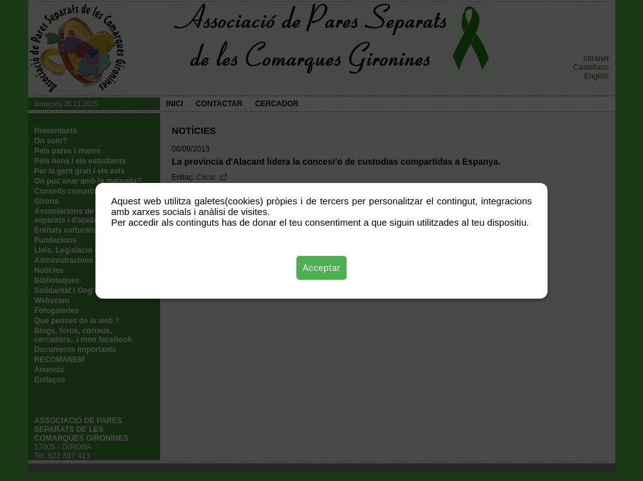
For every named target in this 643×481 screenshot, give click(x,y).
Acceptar (321, 268)
